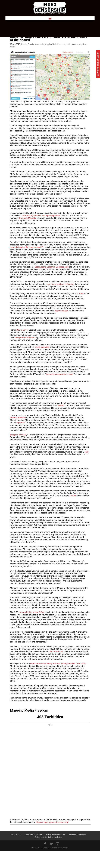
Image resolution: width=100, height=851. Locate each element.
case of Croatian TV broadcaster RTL (27, 247)
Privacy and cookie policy (55, 835)
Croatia (31, 44)
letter (81, 293)
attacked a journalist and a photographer (41, 215)
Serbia (12, 47)
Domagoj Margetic (27, 218)
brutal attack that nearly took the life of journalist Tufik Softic (58, 663)
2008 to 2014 (21, 330)
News (84, 44)
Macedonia (39, 44)
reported (20, 422)
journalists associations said (59, 374)
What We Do (16, 835)
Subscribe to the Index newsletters (48, 837)
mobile (68, 44)
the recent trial (56, 651)
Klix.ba (73, 495)
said (86, 452)
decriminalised (61, 310)
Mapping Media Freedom (55, 44)
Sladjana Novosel (18, 434)
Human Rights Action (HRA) (31, 612)
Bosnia (24, 44)
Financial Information (77, 835)
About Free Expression (33, 835)
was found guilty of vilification (60, 284)
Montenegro (77, 44)
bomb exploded (42, 347)
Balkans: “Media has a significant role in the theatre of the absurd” (48, 38)
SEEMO (60, 405)
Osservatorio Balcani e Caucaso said (51, 267)
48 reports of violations (25, 337)
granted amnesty (18, 417)
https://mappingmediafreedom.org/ (52, 822)
